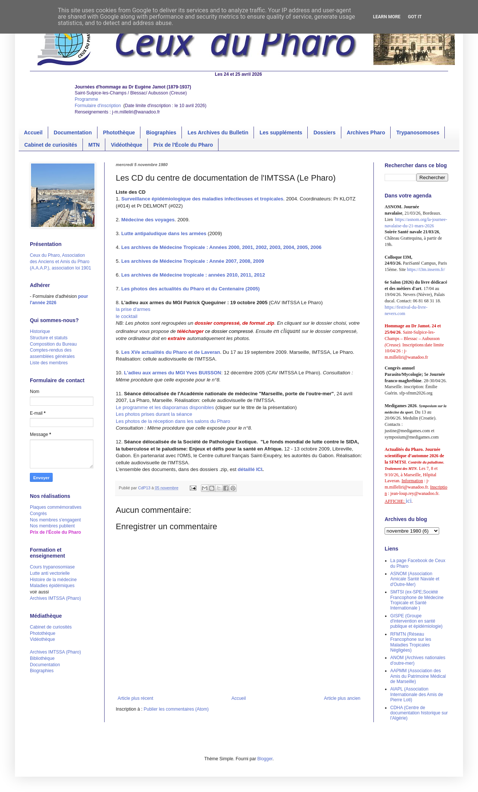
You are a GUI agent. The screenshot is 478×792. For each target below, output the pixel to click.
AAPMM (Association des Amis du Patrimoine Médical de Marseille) (418, 676)
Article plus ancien (342, 698)
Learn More (387, 16)
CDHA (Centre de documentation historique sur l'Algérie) (419, 713)
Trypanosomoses (417, 132)
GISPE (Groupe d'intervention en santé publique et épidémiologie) (416, 621)
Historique (40, 331)
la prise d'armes (133, 309)
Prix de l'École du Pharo (183, 145)
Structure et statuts (49, 337)
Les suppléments (281, 132)
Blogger (265, 758)
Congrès (38, 513)
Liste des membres (49, 362)
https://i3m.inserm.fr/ (426, 269)
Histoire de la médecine (53, 579)
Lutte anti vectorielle (50, 573)
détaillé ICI (250, 469)
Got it (415, 16)
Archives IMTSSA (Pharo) (55, 598)
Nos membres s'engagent (55, 520)
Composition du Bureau (53, 344)
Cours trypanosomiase (52, 567)
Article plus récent (135, 698)
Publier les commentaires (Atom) (176, 709)
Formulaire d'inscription (98, 105)
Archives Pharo (366, 132)
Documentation (73, 132)
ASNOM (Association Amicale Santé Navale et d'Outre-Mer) (414, 579)
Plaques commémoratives (55, 507)
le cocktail (126, 316)
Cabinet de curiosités (50, 145)
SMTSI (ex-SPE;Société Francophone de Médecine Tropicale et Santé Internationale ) (417, 600)
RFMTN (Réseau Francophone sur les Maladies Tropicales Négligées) (410, 642)
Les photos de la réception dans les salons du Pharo (173, 421)
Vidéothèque (126, 145)
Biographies (161, 132)
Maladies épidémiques (52, 585)
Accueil (33, 132)
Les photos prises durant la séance (154, 414)
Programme (86, 99)
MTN (94, 145)
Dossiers (324, 132)
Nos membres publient (52, 525)
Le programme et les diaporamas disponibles (165, 407)
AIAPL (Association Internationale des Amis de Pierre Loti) (416, 694)
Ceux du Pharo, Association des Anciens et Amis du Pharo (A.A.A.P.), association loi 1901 (60, 262)
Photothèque (119, 132)
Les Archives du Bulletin (217, 132)
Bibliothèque (42, 658)
